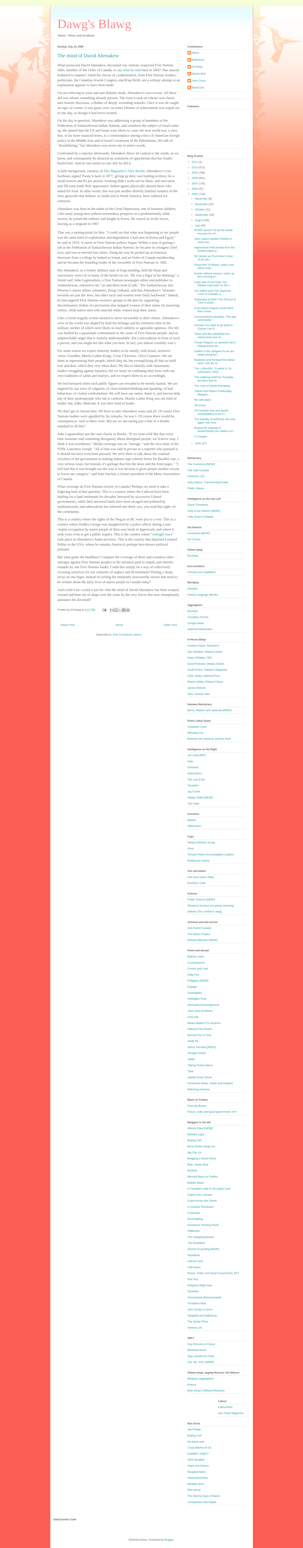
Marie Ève (198, 87)
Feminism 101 (196, 476)
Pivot (191, 848)
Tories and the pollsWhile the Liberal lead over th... (211, 335)
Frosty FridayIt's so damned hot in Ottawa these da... (215, 344)
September (202, 214)
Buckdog (193, 555)
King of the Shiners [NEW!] (204, 510)
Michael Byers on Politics (203, 1176)
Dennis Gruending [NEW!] (203, 1249)
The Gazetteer (196, 1242)
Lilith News (194, 1267)
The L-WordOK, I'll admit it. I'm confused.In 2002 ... (213, 370)
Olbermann (194, 826)
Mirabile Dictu (196, 1483)
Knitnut (192, 1384)
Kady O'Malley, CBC (200, 657)
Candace (193, 767)
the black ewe (196, 1441)
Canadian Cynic (197, 726)
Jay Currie (194, 791)
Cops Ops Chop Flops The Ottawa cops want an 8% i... (213, 283)
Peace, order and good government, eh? (212, 1111)
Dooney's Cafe (197, 883)
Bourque (193, 611)
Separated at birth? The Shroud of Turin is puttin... (215, 301)
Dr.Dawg (197, 66)
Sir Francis (194, 539)
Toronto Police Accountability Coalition (211, 854)
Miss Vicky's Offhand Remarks (206, 1390)
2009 (195, 172)
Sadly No (193, 1041)
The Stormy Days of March (204, 1496)
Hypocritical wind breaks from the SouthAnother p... (214, 249)
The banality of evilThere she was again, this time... (214, 421)
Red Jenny (194, 1489)
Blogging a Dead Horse (202, 1158)
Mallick (192, 820)
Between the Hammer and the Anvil (209, 738)
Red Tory (193, 1279)
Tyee (190, 1071)
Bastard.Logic (196, 1134)
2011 (195, 161)
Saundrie (193, 1291)
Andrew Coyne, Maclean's (203, 645)
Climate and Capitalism (202, 572)
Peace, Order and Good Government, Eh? (213, 1273)
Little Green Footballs (201, 516)
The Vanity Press (198, 1321)
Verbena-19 (195, 1327)
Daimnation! (195, 773)
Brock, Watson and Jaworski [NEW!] (210, 710)
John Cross (199, 80)
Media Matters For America (204, 1023)
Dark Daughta (196, 1459)
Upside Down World (200, 1077)
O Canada (200, 436)
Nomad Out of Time (199, 1035)
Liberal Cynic (195, 1261)
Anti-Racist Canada (199, 928)
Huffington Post (197, 998)
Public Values (196, 488)
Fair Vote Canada (198, 470)
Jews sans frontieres (200, 1010)
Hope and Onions (198, 1465)
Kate (190, 761)
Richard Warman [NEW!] (203, 940)
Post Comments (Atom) (127, 634)
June (198, 443)
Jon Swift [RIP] (197, 755)
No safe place (202, 399)
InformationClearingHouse (203, 1004)
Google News (196, 623)
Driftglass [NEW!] (198, 980)
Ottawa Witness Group (201, 842)
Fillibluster (194, 1230)
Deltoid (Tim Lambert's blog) (205, 911)
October (200, 209)
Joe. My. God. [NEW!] (201, 1362)
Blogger (168, 1539)
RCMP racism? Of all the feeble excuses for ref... (213, 232)
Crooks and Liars (198, 968)
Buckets (192, 1170)
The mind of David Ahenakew (212, 385)
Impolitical (194, 1255)
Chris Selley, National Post (204, 675)
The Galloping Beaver (201, 1237)
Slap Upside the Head (201, 1356)
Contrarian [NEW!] (199, 533)
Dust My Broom (197, 1105)
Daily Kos (193, 974)
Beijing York (195, 1140)
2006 (195, 188)
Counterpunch (196, 962)
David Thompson (198, 504)
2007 (195, 183)
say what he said (129, 70)
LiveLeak (193, 1016)
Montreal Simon (197, 1350)
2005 (195, 194)
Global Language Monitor (203, 594)
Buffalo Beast (196, 1182)
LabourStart (225, 1407)
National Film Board (200, 1029)
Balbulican (198, 59)
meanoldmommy (198, 1477)
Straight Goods (197, 1053)
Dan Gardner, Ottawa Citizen (205, 651)
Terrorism (200, 405)
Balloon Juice (196, 956)
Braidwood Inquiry (199, 860)
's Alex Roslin (124, 171)
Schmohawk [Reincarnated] (204, 1297)
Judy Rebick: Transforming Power (208, 482)
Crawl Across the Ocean (202, 1200)
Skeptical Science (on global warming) (211, 905)
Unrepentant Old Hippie (202, 1502)
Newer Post (68, 624)
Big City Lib (195, 1152)
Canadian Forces (198, 617)
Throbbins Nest (197, 1303)
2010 (195, 167)
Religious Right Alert (200, 1285)
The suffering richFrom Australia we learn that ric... (213, 379)
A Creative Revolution (201, 1206)
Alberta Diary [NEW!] (200, 1128)
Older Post (170, 624)
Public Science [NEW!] (201, 899)
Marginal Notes (197, 1471)
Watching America (199, 1089)
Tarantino (193, 785)
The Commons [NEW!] (201, 464)
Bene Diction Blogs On (201, 1146)
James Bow (199, 73)
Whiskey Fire (195, 732)
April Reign (194, 1429)
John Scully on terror (200, 1309)
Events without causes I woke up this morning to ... (214, 275)
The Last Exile (196, 779)
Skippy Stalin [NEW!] (200, 797)
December (201, 198)
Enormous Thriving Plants (203, 1225)
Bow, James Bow (198, 1164)
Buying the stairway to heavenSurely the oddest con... (214, 429)
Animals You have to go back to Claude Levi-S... (213, 327)
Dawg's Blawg (94, 24)
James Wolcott (197, 687)
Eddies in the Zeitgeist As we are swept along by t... (214, 353)
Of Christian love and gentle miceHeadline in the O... (211, 412)
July (198, 225)
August (199, 220)
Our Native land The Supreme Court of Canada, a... (212, 292)
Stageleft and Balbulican (202, 1315)
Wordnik (192, 588)
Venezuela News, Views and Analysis (210, 1083)
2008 (195, 178)
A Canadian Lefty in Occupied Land (209, 1188)
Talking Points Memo (200, 1065)
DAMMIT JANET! (198, 1453)
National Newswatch (200, 629)
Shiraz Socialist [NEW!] (202, 1047)
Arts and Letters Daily (201, 877)
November (201, 204)
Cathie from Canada (200, 1194)
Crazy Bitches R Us (199, 1447)
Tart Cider (193, 803)
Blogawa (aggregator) (201, 1378)
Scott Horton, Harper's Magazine (207, 669)
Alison (195, 52)
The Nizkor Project (199, 934)
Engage (192, 986)
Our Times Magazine (231, 1413)
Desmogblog (195, 1218)
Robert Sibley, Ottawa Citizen (205, 681)
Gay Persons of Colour (201, 1344)
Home (119, 624)
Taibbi (191, 1059)
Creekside (194, 1212)
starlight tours (162, 534)
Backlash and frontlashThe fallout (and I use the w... (214, 361)
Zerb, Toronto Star (199, 694)
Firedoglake (195, 992)
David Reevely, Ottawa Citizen (206, 663)
